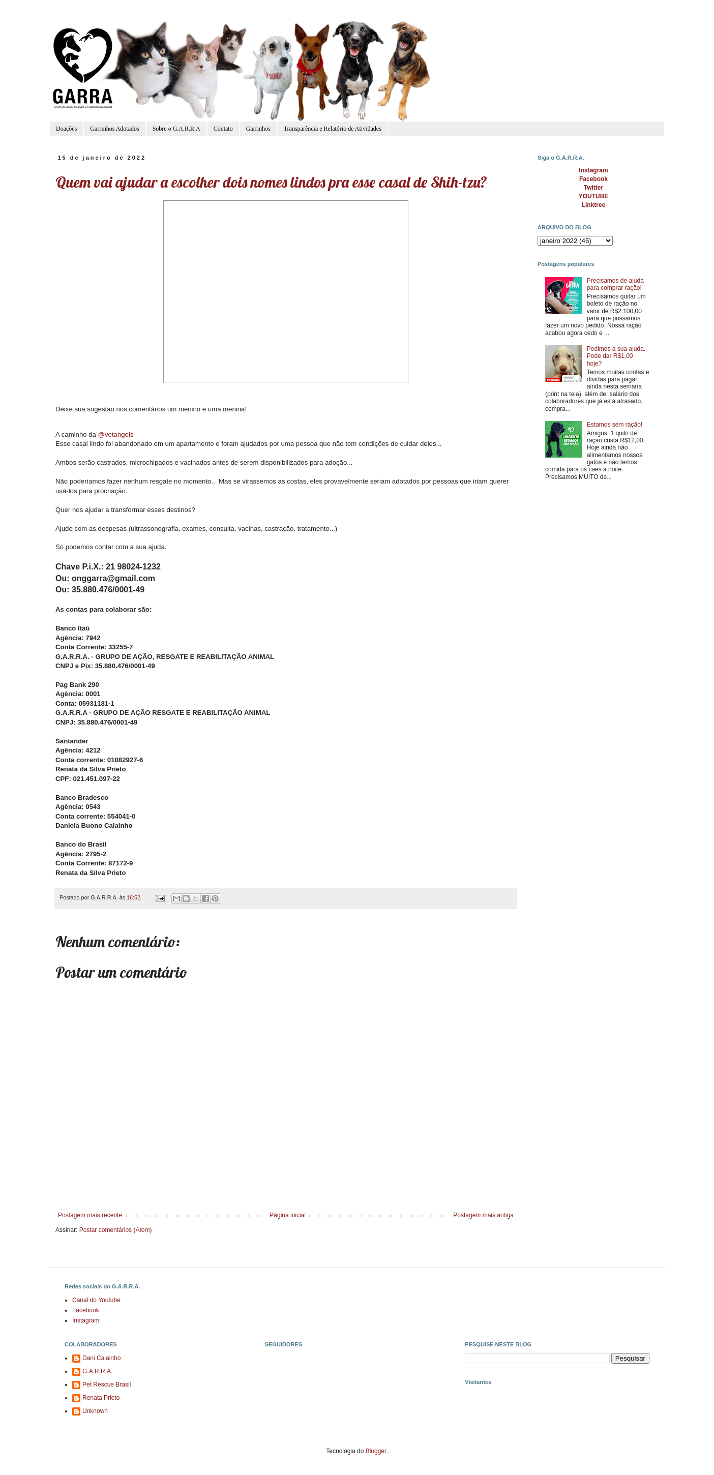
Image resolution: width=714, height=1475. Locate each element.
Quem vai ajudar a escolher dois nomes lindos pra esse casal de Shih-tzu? (271, 182)
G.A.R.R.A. (97, 1371)
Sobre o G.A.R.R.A (176, 128)
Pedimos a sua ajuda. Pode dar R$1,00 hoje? (616, 356)
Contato (223, 128)
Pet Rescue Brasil (106, 1384)
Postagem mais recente (90, 1215)
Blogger (376, 1451)
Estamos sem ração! (614, 424)
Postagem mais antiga (483, 1215)
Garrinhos (258, 128)
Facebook (85, 1310)
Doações (66, 128)
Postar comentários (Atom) (115, 1229)
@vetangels (116, 434)
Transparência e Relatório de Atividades (332, 128)
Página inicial (288, 1215)
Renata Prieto (101, 1397)
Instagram (85, 1320)
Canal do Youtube (96, 1300)
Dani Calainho (101, 1358)
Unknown (95, 1410)
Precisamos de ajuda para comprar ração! (615, 284)
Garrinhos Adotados (114, 128)
